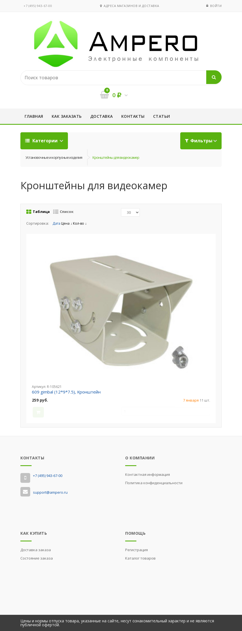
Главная (34, 116)
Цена (66, 223)
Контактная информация (147, 474)
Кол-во (80, 223)
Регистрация (136, 549)
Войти (216, 6)
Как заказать (67, 116)
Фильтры (198, 141)
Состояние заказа (36, 558)
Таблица (38, 212)
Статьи (161, 116)
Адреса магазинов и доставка (129, 6)
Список (63, 212)
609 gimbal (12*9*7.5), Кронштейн (66, 392)
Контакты (133, 116)
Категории (42, 141)
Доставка (101, 116)
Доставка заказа (35, 549)
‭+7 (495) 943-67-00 (37, 6)
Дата (57, 223)
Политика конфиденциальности (153, 482)
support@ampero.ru (50, 492)
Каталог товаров (140, 558)
